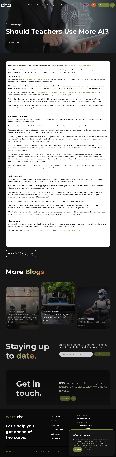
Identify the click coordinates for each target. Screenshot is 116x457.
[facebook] (17, 253)
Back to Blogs (15, 25)
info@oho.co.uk (83, 419)
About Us (55, 416)
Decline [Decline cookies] (88, 449)
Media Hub (56, 439)
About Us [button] (21, 5)
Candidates (40, 5)
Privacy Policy (62, 451)
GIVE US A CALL (82, 422)
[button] (93, 5)
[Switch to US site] (88, 5)
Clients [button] (30, 5)
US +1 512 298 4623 (84, 429)
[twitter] (27, 253)
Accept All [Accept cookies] (78, 449)
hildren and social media (75, 165)
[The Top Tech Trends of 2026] (93, 312)
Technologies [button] (51, 5)
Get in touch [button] (104, 5)
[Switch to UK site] (85, 5)
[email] (32, 253)
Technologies (57, 430)
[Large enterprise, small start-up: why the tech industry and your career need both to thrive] (22, 312)
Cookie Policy (91, 445)
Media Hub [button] (73, 5)
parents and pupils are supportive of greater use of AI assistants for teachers (67, 92)
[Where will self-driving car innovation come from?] (58, 297)
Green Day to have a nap (82, 66)
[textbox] (76, 360)
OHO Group (6, 5)
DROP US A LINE (82, 415)
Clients (54, 421)
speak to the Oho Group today (69, 231)
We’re (11, 417)
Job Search (63, 5)
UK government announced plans (34, 79)
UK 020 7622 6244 (84, 426)
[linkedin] (22, 253)
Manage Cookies (41, 451)
